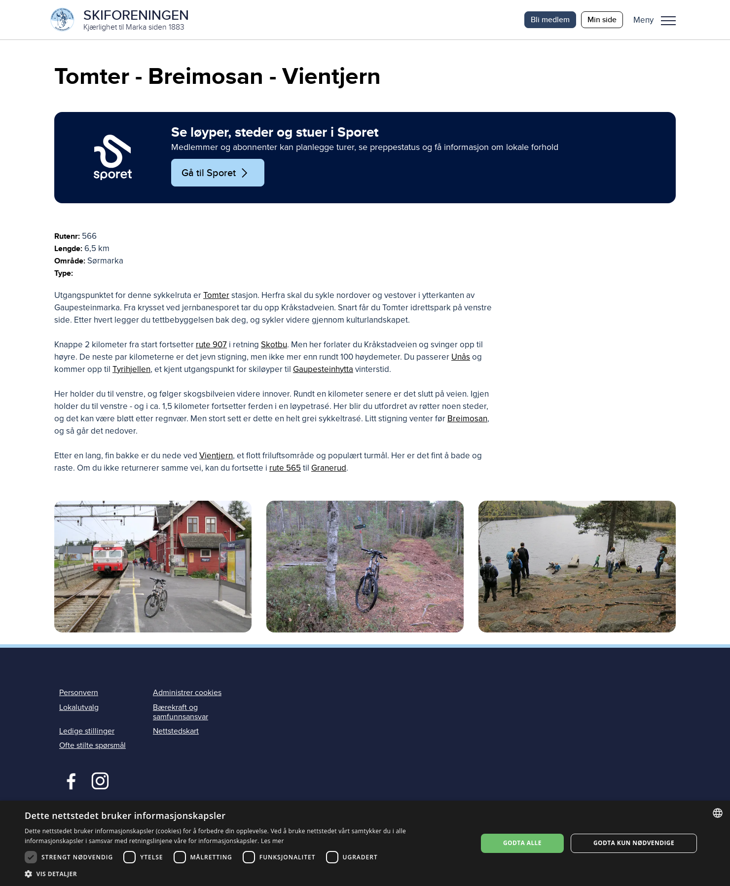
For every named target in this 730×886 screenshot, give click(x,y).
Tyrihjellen (131, 369)
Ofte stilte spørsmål (92, 745)
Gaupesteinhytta (323, 369)
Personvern (78, 693)
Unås (460, 357)
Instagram (100, 780)
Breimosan (467, 418)
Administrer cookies (187, 693)
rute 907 (211, 344)
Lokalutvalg (79, 707)
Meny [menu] (668, 20)
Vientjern (216, 455)
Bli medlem (550, 19)
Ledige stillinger (86, 731)
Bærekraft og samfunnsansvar (180, 712)
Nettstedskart (176, 731)
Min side (602, 19)
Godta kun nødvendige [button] (633, 843)
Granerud (328, 468)
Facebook (68, 780)
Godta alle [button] (522, 843)
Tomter (216, 295)
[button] (658, 19)
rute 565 (285, 468)
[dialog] (365, 843)
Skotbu (274, 344)
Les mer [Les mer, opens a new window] (272, 841)
